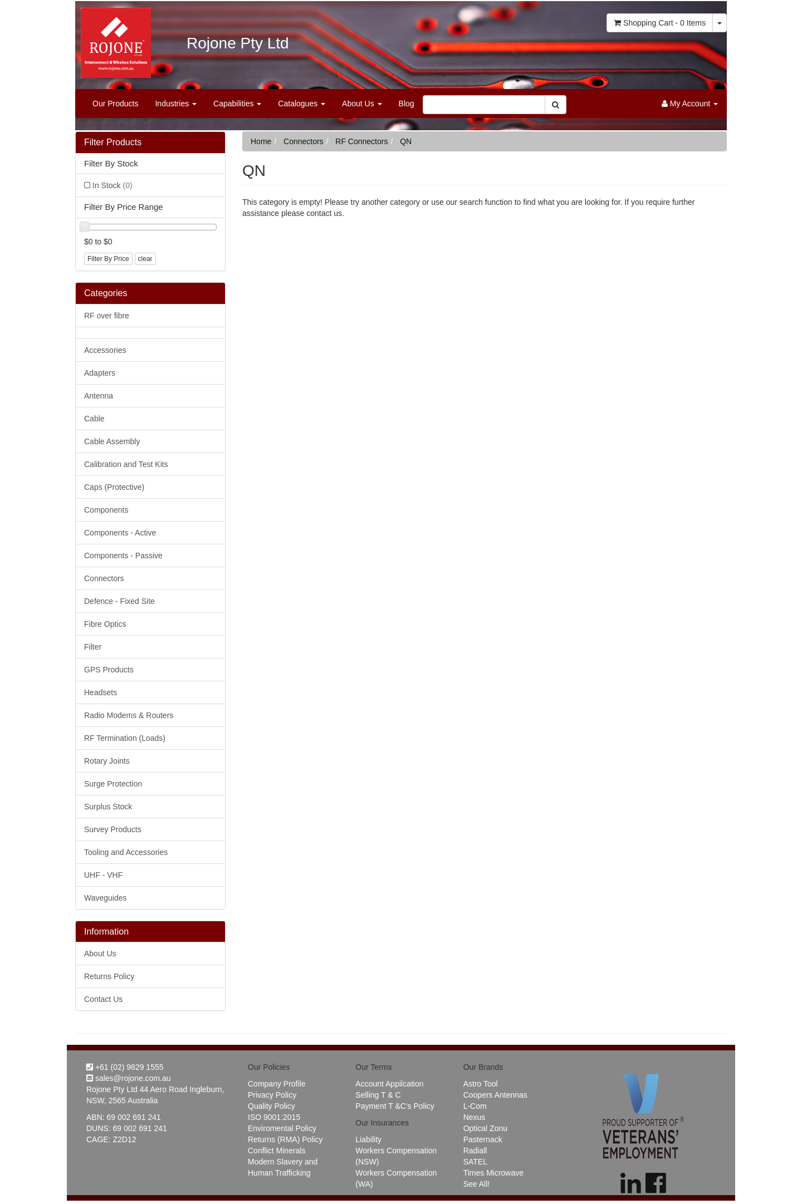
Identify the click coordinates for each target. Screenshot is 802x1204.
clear (145, 259)
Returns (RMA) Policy (285, 1139)
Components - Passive (123, 555)
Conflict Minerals (276, 1150)
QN (406, 141)
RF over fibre (106, 315)
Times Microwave (493, 1172)
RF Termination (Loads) (124, 738)
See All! (476, 1184)
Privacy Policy (272, 1094)
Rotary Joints (107, 760)
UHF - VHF (103, 875)
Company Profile (277, 1083)
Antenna (98, 395)
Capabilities (237, 103)
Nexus (474, 1117)
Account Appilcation (389, 1083)
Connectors (104, 578)
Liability (368, 1139)
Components (106, 509)
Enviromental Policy (282, 1128)
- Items (660, 22)
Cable (94, 418)
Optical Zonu (485, 1128)
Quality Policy (271, 1106)
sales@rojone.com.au (128, 1078)
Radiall (475, 1150)
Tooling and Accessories (126, 852)
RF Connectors (361, 141)
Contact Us (103, 999)
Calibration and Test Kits (126, 464)
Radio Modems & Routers (128, 715)
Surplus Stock (108, 806)
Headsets (100, 692)
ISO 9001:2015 (274, 1117)
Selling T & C (377, 1094)
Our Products (115, 103)
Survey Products (112, 829)
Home (261, 141)
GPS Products (109, 669)
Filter (92, 646)
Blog (406, 103)
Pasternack (482, 1139)
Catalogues (301, 103)
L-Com (475, 1106)
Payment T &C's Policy (394, 1106)
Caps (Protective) (114, 487)
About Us (362, 103)
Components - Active (120, 532)
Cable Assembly (112, 441)
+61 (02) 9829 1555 (125, 1067)
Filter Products (112, 142)
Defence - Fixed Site (119, 601)
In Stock (112, 185)
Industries (176, 103)
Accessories (105, 350)
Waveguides (105, 897)
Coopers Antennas (495, 1094)
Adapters (99, 372)
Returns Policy (109, 976)
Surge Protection (113, 783)
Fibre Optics (105, 624)
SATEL (475, 1161)
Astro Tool (480, 1083)
